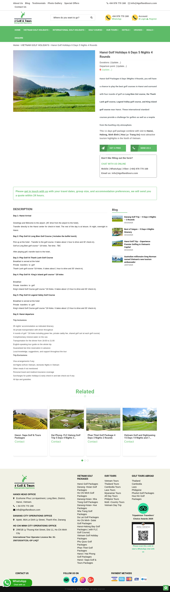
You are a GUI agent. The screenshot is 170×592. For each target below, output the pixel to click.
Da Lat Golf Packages (88, 517)
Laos (134, 487)
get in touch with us (36, 191)
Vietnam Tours (112, 481)
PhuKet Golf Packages (143, 493)
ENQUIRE (19, 38)
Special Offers (71, 3)
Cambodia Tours (113, 487)
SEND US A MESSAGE (141, 148)
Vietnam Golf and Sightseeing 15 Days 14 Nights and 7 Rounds (139, 436)
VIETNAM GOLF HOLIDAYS (37, 30)
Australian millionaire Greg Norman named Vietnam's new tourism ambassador (140, 259)
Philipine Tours (112, 499)
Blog (27, 3)
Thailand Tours (112, 484)
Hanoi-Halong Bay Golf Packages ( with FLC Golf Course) (88, 529)
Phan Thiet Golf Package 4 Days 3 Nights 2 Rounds (101, 436)
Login (142, 19)
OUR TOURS (112, 30)
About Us (18, 3)
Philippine (136, 490)
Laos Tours (110, 490)
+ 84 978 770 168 (24, 506)
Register (151, 19)
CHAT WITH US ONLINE (113, 163)
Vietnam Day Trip (113, 505)
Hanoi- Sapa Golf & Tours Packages (28, 436)
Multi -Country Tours (114, 502)
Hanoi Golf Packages (87, 484)
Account (143, 16)
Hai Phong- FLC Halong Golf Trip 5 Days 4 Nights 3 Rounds (65, 436)
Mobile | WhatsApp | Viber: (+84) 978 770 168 (124, 169)
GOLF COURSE (96, 30)
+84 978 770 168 (117, 3)
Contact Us (20, 7)
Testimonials (39, 3)
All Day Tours (111, 496)
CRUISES (139, 30)
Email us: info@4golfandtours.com (119, 173)
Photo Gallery (55, 3)
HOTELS (126, 30)
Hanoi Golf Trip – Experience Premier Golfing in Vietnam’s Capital (137, 244)
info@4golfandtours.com (144, 3)
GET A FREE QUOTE (110, 148)
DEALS (150, 30)
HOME (17, 30)
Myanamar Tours (113, 493)
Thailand (136, 481)
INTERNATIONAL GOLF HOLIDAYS (69, 30)
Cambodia (137, 484)
